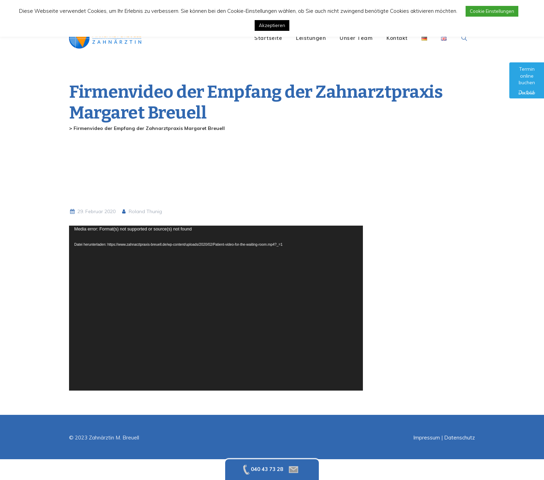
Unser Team (356, 38)
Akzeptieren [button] (272, 25)
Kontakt (397, 38)
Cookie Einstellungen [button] (492, 11)
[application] (216, 308)
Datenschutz (459, 437)
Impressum (426, 437)
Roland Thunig (141, 211)
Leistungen (311, 38)
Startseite (268, 38)
